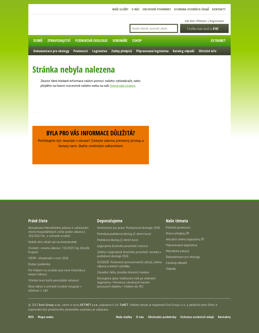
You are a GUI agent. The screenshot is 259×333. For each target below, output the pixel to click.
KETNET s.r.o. (89, 305)
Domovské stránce (122, 86)
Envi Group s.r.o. (50, 305)
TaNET (124, 305)
